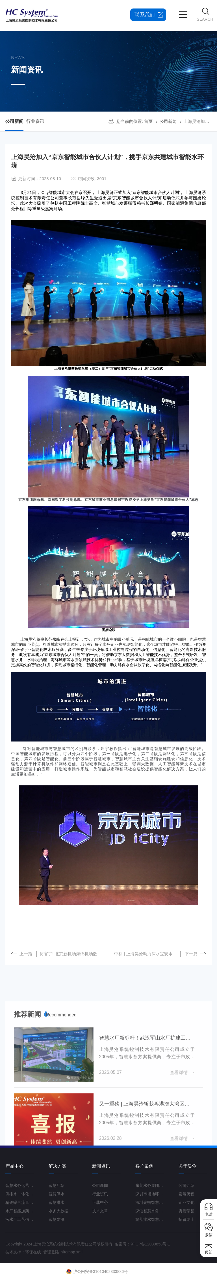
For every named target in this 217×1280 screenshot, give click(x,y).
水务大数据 (58, 1211)
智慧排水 (56, 1202)
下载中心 (100, 1202)
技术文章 (100, 1211)
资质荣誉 (186, 1211)
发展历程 (186, 1194)
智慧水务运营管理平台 (19, 1185)
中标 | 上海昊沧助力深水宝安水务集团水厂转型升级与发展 (147, 953)
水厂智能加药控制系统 (19, 1211)
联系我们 (144, 15)
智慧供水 (56, 1194)
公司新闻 (168, 121)
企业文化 (186, 1202)
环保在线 (33, 1252)
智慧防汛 (56, 1219)
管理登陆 (51, 1252)
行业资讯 (35, 121)
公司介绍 (186, 1185)
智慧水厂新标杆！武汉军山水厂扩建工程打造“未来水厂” (147, 1134)
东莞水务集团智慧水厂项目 (149, 1185)
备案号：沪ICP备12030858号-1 (142, 1244)
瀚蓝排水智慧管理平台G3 (149, 1219)
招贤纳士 (186, 1219)
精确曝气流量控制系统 (19, 1202)
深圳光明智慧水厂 (149, 1202)
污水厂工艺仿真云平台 (19, 1219)
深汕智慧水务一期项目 (149, 1211)
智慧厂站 (56, 1185)
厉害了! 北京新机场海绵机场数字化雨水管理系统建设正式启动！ (73, 953)
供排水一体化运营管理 (19, 1194)
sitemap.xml (72, 1252)
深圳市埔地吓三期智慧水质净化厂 (149, 1194)
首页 (148, 121)
